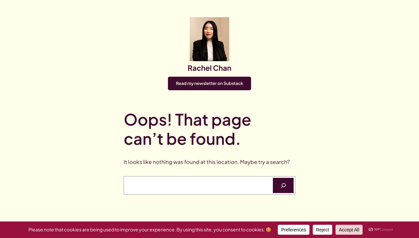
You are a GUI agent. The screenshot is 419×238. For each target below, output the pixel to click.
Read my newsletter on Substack (209, 83)
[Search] (283, 185)
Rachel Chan (210, 67)
